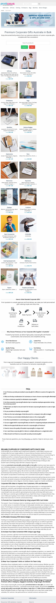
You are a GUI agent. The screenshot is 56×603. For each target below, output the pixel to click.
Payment (31, 536)
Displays (3, 584)
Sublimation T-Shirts (6, 562)
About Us (31, 533)
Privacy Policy (33, 596)
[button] (3, 298)
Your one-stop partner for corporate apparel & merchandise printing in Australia (28, 601)
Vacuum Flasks (19, 564)
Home (2, 10)
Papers (3, 587)
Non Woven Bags (5, 566)
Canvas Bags (18, 566)
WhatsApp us (28, 371)
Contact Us (31, 542)
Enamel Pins (4, 578)
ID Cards (17, 569)
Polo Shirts (17, 560)
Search (24, 47)
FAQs (30, 545)
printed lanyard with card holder (39, 438)
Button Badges (4, 571)
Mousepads (18, 580)
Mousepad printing (6, 483)
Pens (2, 573)
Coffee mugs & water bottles (45, 466)
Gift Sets (17, 562)
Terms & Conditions (24, 596)
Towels (16, 575)
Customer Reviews (33, 551)
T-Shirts (3, 560)
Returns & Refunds (33, 540)
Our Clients (32, 549)
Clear (32, 47)
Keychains (17, 571)
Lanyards (3, 569)
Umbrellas (17, 587)
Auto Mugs (18, 578)
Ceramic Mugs (4, 564)
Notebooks (18, 573)
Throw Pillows (4, 580)
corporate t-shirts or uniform (28, 503)
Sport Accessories (19, 584)
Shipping (31, 538)
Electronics (17, 582)
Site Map (31, 547)
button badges (26, 451)
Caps (2, 575)
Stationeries (4, 582)
